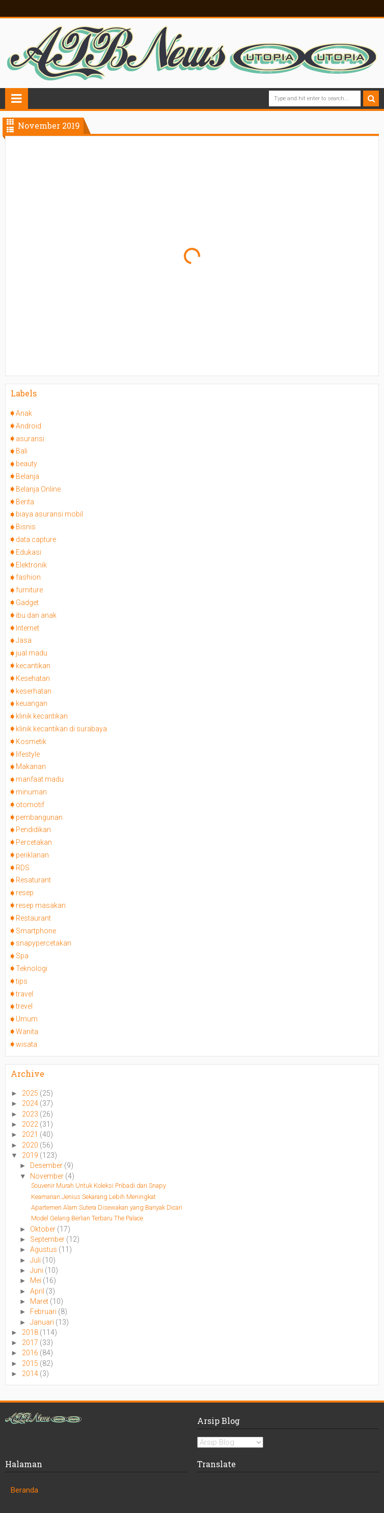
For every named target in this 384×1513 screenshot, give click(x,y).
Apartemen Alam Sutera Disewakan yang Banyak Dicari (106, 1207)
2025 (31, 1093)
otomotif (30, 805)
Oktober (43, 1229)
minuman (31, 792)
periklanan (32, 855)
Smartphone (36, 931)
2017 (31, 1342)
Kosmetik (31, 741)
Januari (43, 1322)
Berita (25, 502)
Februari (44, 1311)
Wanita (27, 1031)
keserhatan (33, 691)
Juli (36, 1260)
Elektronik (31, 565)
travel (24, 994)
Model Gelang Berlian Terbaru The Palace (87, 1218)
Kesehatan (33, 678)
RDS (23, 868)
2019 (31, 1155)
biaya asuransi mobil (49, 514)
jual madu (31, 653)
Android (28, 426)
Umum (27, 1019)
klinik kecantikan (42, 716)
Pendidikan (33, 829)
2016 (31, 1353)
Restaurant (33, 918)
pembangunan (39, 817)
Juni (37, 1270)
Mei (36, 1280)
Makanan (31, 766)
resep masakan (41, 905)
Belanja (27, 476)
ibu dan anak (36, 615)
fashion (28, 577)
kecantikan (33, 666)
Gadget (27, 602)
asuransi (30, 439)
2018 (31, 1332)
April (38, 1291)
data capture (36, 539)
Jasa (24, 640)
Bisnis (26, 527)
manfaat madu (40, 779)
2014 (31, 1373)
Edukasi (28, 552)
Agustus (44, 1249)
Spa (22, 956)
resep (25, 893)
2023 (31, 1114)
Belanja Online (38, 489)
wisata (26, 1044)
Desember (47, 1165)
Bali (22, 451)
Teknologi (31, 968)
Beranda (24, 1490)
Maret (40, 1301)
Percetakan (34, 842)
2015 (31, 1363)
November (47, 1176)
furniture (29, 590)
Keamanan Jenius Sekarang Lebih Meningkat (93, 1197)
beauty (26, 464)
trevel (24, 1006)
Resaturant (33, 880)
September (48, 1239)
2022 (31, 1124)
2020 (31, 1145)
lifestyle (28, 754)
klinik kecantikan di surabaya (61, 729)
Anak (24, 413)
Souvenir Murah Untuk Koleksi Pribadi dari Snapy (98, 1185)
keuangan (31, 703)
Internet (27, 628)
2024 (31, 1103)
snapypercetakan (43, 943)
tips (22, 981)
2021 (31, 1134)
